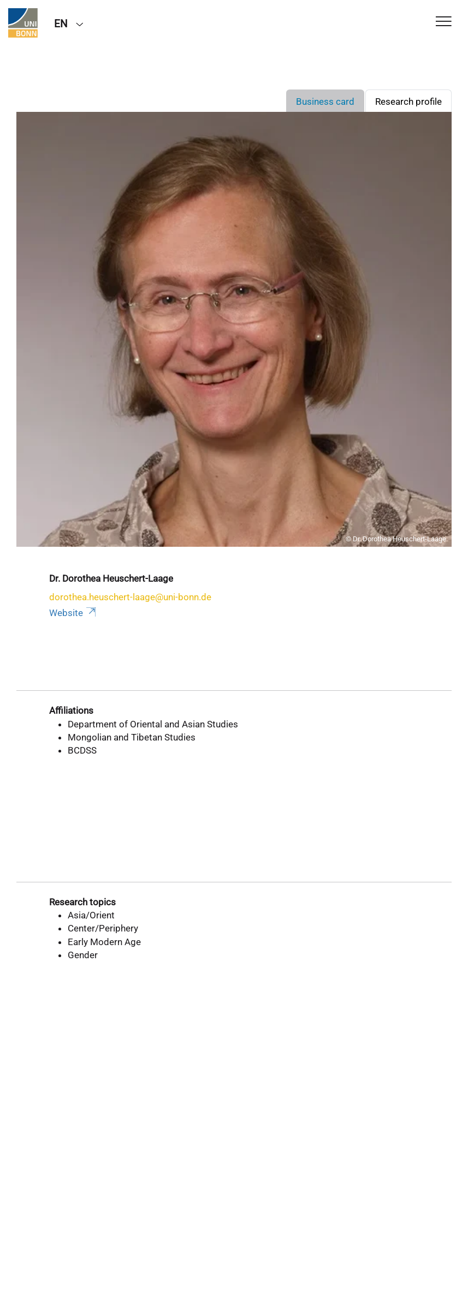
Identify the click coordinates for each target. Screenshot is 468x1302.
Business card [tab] (325, 101)
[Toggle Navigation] (444, 22)
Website (73, 612)
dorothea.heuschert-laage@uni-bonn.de (130, 597)
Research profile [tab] (408, 101)
